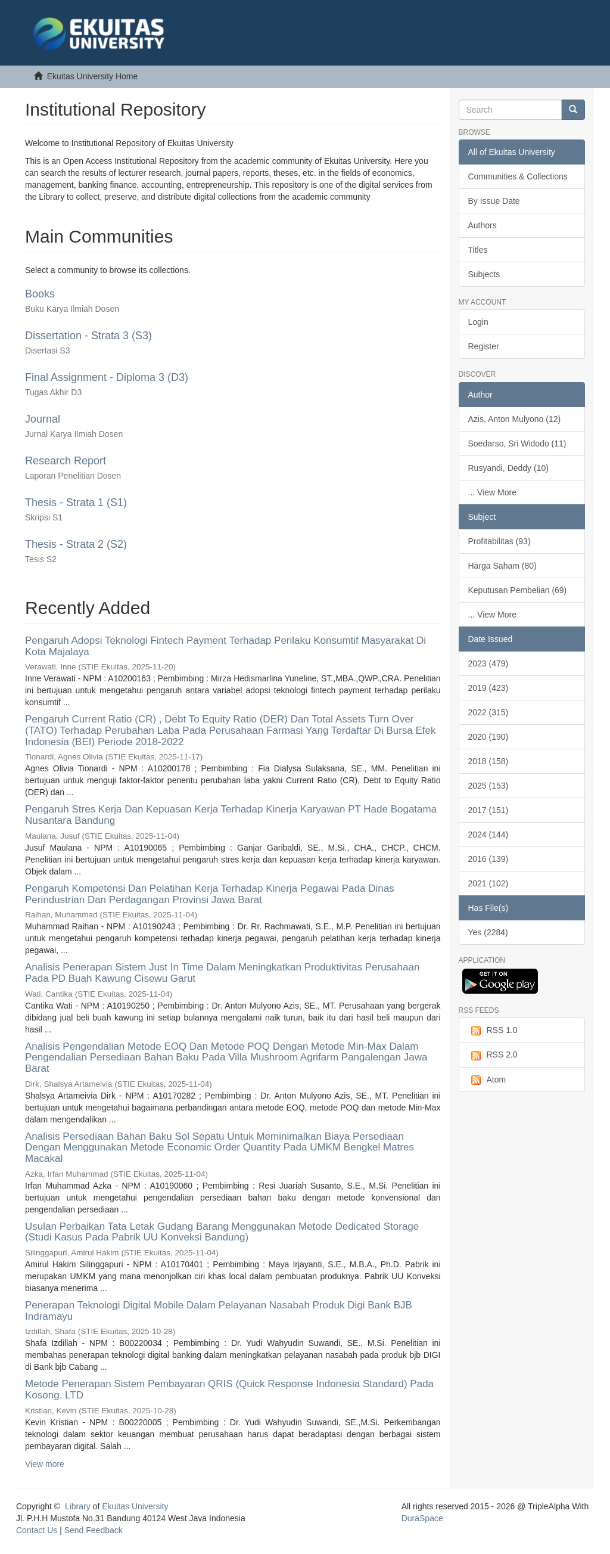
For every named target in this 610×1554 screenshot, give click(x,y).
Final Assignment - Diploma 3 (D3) (106, 377)
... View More (492, 492)
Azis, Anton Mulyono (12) (514, 419)
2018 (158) (488, 761)
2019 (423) (488, 688)
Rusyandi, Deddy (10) (508, 468)
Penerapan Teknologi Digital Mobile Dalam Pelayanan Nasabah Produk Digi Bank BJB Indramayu (218, 1310)
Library (78, 1506)
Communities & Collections (518, 176)
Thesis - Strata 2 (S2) (76, 544)
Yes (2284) (488, 932)
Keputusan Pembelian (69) (517, 590)
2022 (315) (488, 712)
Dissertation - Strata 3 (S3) (88, 336)
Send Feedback (93, 1530)
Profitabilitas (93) (499, 541)
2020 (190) (488, 737)
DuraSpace (422, 1518)
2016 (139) (488, 859)
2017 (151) (488, 810)
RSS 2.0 (493, 1055)
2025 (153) (488, 785)
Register (483, 346)
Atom (487, 1080)
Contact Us (36, 1530)
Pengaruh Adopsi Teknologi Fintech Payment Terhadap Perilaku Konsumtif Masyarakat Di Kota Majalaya (225, 646)
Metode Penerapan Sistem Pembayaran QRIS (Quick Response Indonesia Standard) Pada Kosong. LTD (229, 1389)
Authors (482, 225)
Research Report (65, 461)
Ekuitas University (135, 1506)
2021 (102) (488, 883)
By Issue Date (494, 201)
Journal (42, 419)
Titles (478, 250)
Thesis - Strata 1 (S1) (76, 502)
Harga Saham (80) (502, 565)
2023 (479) (488, 663)
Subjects (484, 274)
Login (478, 322)
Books (40, 294)
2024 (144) (488, 834)
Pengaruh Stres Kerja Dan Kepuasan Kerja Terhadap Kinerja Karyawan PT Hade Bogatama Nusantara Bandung (231, 815)
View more (44, 1464)
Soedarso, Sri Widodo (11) (517, 443)
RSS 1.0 (493, 1030)
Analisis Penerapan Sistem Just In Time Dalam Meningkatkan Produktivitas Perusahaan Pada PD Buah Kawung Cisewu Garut (222, 972)
